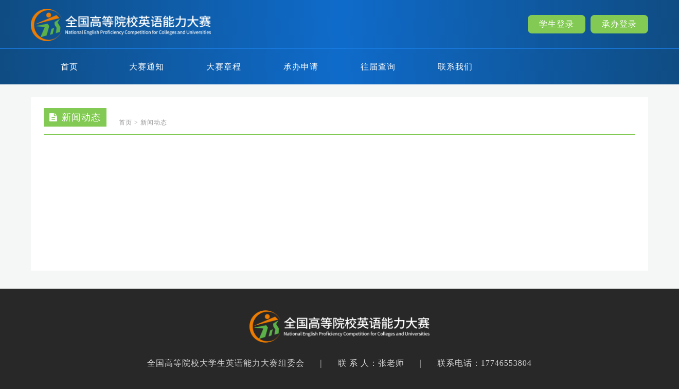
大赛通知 (146, 66)
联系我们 (455, 66)
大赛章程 (223, 66)
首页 (69, 66)
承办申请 (300, 66)
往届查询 (378, 66)
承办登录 (619, 24)
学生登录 (556, 24)
